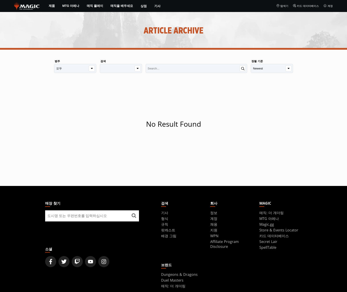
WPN (214, 235)
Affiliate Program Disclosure (224, 244)
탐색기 (282, 6)
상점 (144, 6)
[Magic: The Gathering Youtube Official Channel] (90, 261)
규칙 (164, 224)
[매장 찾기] (134, 215)
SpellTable (267, 247)
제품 (52, 6)
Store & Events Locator (278, 230)
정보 (213, 212)
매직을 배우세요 (121, 6)
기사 (157, 6)
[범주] (75, 68)
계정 (328, 6)
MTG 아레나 (70, 6)
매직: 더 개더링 (271, 212)
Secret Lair (268, 241)
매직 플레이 (95, 6)
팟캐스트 (168, 230)
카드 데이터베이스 (306, 6)
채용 (213, 224)
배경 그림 (168, 235)
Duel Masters (172, 280)
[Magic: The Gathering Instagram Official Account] (103, 261)
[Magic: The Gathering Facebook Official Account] (50, 261)
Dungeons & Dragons (179, 274)
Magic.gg (266, 224)
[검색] (121, 68)
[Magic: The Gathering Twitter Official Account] (63, 261)
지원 (213, 230)
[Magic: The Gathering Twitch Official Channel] (77, 261)
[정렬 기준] (271, 68)
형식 (164, 218)
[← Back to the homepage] (27, 5)
